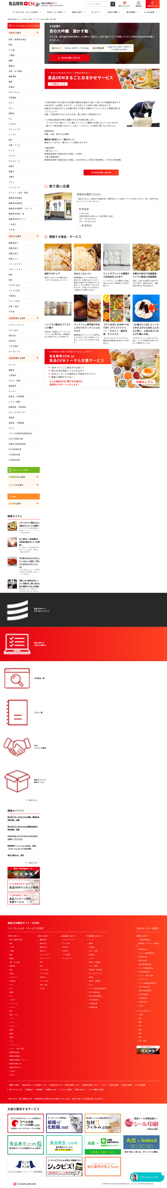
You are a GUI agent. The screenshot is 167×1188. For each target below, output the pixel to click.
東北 (140, 1018)
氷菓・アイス (14, 145)
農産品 (12, 65)
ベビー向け (13, 330)
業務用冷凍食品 (15, 197)
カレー (12, 108)
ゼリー (12, 102)
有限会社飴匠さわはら (89, 194)
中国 (140, 1033)
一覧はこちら (32, 710)
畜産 (11, 81)
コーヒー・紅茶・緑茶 (18, 192)
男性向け (13, 335)
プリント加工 (14, 301)
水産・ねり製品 (15, 71)
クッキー (13, 155)
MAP (111, 216)
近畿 (140, 1030)
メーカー (13, 391)
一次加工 (13, 224)
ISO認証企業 (14, 459)
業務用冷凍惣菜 (15, 203)
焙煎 (11, 279)
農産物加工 (13, 242)
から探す (15, 32)
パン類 (12, 49)
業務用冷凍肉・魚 (16, 213)
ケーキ (12, 150)
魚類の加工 (13, 253)
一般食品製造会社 (144, 940)
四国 (140, 1037)
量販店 (12, 369)
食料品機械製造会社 (145, 964)
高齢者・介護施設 (16, 422)
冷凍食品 (13, 97)
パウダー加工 (14, 285)
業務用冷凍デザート (17, 219)
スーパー (13, 364)
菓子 (11, 139)
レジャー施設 (14, 401)
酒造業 (12, 417)
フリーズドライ (15, 264)
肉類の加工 (13, 248)
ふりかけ (13, 123)
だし (11, 118)
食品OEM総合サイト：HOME (17, 19)
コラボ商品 (13, 346)
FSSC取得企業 (15, 449)
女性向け (13, 340)
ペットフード (14, 187)
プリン (12, 182)
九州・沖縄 (142, 1041)
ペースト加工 (14, 290)
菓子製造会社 (87, 225)
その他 (12, 229)
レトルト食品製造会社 (146, 968)
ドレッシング (14, 129)
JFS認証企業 (14, 454)
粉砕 (11, 274)
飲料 (11, 44)
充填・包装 (13, 306)
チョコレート (14, 160)
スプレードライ (15, 269)
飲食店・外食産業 (16, 396)
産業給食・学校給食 (17, 406)
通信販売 (13, 385)
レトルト (13, 134)
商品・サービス (34, 19)
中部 (140, 1026)
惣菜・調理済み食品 (17, 39)
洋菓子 (12, 176)
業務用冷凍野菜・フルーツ (20, 208)
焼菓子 (12, 171)
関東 (140, 1022)
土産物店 (13, 375)
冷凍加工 (13, 295)
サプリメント (14, 92)
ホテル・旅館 (14, 380)
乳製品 (12, 86)
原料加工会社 (143, 960)
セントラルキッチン (17, 412)
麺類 (11, 60)
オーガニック (14, 351)
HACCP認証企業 (16, 438)
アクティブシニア (16, 325)
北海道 (141, 1015)
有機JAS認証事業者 (17, 443)
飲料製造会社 (143, 949)
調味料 (12, 113)
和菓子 (12, 166)
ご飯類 (12, 55)
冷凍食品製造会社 (144, 972)
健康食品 (13, 76)
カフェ (12, 428)
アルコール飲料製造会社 (147, 953)
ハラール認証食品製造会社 (20, 433)
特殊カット (13, 258)
